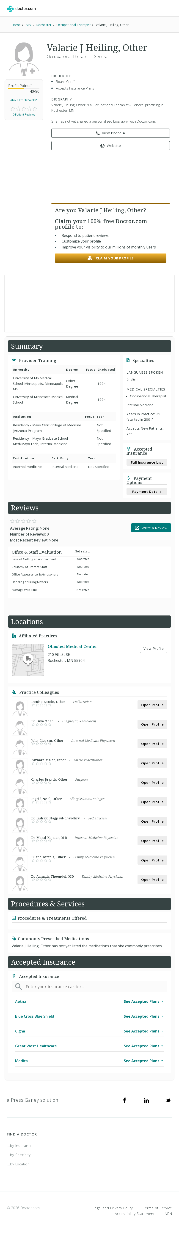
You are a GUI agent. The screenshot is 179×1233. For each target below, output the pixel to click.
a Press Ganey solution (32, 1100)
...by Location (18, 1164)
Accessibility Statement (135, 1213)
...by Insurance (19, 1145)
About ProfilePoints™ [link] (24, 100)
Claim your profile (111, 258)
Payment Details (147, 491)
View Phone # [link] (110, 133)
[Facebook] (124, 1100)
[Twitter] (168, 1100)
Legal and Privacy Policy (113, 1208)
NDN (168, 1213)
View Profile (153, 648)
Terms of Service (157, 1208)
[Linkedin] (146, 1100)
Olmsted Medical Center (72, 646)
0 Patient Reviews (24, 114)
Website (110, 145)
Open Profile (152, 704)
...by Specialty (18, 1154)
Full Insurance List (147, 462)
